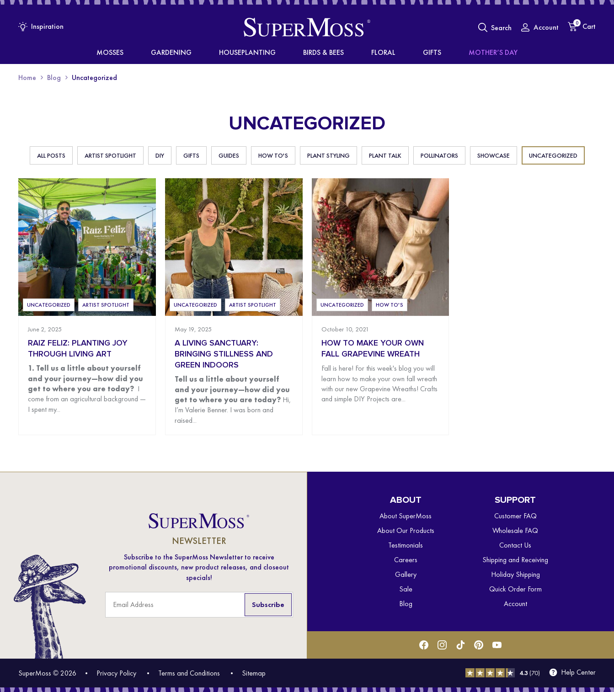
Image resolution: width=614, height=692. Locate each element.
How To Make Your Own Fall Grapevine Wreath (372, 348)
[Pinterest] (478, 644)
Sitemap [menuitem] (254, 673)
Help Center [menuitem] (578, 672)
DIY (159, 155)
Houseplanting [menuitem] (261, 52)
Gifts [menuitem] (402, 52)
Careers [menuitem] (405, 559)
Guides (229, 155)
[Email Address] (199, 604)
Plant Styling (328, 155)
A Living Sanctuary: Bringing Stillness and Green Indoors (224, 354)
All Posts (51, 155)
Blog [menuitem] (405, 603)
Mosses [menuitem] (155, 52)
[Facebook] (423, 644)
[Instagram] (442, 644)
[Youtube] (497, 644)
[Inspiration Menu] (41, 26)
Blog (54, 77)
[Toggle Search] (495, 27)
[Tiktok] (460, 644)
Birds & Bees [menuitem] (322, 52)
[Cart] (582, 26)
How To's (273, 155)
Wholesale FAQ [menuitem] (515, 530)
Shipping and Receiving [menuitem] (515, 559)
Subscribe (268, 604)
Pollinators (439, 155)
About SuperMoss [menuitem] (405, 516)
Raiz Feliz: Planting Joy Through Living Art (78, 348)
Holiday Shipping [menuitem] (515, 574)
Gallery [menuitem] (405, 574)
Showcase (493, 155)
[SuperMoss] (307, 27)
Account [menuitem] (515, 603)
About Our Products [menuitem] (405, 530)
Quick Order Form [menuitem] (515, 589)
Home (27, 77)
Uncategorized (553, 155)
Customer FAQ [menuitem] (515, 516)
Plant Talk (385, 155)
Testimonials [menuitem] (405, 545)
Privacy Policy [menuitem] (116, 673)
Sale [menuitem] (405, 589)
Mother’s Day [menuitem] (448, 52)
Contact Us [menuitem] (515, 545)
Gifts (191, 155)
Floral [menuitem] (367, 52)
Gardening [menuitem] (201, 52)
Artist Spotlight (110, 155)
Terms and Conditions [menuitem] (189, 673)
